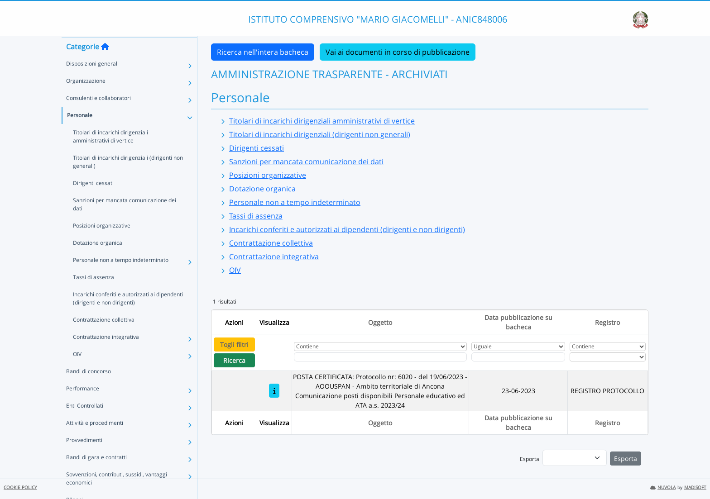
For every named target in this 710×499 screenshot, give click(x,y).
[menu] (574, 458)
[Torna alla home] (105, 64)
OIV (77, 371)
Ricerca (234, 360)
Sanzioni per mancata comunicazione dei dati (124, 221)
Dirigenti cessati (93, 200)
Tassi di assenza (93, 294)
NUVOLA (663, 487)
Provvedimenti (84, 457)
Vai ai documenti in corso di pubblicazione (398, 52)
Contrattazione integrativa (106, 354)
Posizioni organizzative (101, 243)
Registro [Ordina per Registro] (607, 322)
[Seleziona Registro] (608, 356)
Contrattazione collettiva (103, 337)
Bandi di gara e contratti (96, 474)
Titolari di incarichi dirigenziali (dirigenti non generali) (128, 179)
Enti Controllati (84, 423)
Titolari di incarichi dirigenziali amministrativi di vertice (110, 154)
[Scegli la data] (518, 356)
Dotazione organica (97, 260)
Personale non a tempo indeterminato (120, 277)
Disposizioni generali (92, 81)
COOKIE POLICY (20, 487)
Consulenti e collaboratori (98, 115)
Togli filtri (234, 344)
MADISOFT (695, 487)
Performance (82, 405)
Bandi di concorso (88, 388)
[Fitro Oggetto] (380, 356)
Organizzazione (86, 98)
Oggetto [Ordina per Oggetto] (380, 322)
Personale (79, 132)
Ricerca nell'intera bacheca (262, 52)
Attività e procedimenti (94, 440)
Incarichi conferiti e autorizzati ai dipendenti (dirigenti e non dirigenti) (128, 315)
